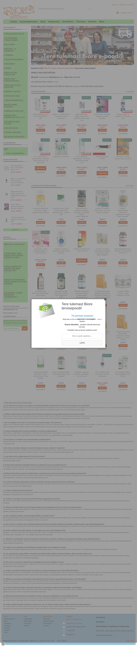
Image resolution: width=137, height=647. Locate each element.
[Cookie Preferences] (3, 644)
